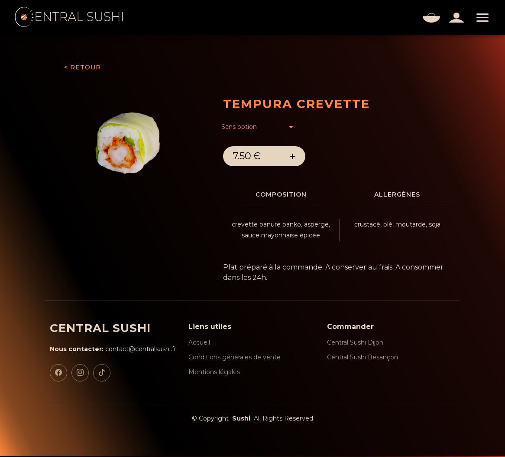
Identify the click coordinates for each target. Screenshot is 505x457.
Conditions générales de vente (234, 358)
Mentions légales (214, 373)
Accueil (199, 344)
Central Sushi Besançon (362, 358)
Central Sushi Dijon (355, 344)
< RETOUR (82, 67)
